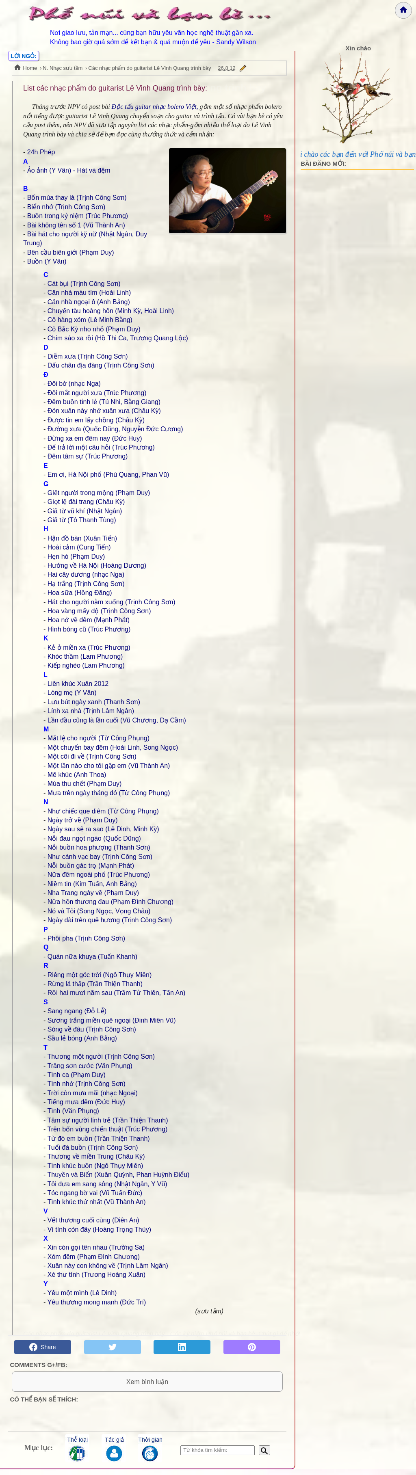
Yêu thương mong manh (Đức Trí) (96, 1302)
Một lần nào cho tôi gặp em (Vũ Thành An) (109, 765)
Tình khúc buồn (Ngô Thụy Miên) (95, 1165)
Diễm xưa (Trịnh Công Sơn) (88, 356)
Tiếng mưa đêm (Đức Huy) (86, 1102)
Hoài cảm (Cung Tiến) (79, 547)
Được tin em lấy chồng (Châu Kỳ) (96, 420)
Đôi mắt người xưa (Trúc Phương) (97, 392)
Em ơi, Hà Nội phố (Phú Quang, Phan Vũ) (108, 474)
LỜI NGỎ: (24, 56)
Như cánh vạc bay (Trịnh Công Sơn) (100, 856)
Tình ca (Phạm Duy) (76, 1074)
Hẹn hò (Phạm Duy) (76, 556)
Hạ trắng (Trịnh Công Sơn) (86, 583)
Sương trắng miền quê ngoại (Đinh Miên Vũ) (112, 1020)
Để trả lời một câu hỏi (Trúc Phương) (101, 447)
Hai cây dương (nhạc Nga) (86, 574)
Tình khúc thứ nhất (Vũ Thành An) (96, 1201)
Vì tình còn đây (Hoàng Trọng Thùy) (99, 1229)
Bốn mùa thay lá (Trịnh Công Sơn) (77, 197)
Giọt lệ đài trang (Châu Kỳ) (86, 501)
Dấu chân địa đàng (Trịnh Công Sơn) (101, 365)
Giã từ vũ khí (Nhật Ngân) (85, 511)
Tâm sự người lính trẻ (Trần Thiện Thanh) (107, 1120)
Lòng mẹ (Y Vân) (72, 692)
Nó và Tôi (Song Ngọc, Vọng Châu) (99, 911)
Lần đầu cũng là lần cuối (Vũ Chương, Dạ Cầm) (117, 720)
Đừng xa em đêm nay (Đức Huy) (95, 438)
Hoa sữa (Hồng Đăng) (80, 592)
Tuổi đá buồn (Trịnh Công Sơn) (92, 1147)
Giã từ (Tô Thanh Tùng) (82, 520)
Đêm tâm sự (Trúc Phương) (88, 456)
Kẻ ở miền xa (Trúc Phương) (89, 647)
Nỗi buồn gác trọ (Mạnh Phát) (91, 865)
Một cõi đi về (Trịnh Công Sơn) (92, 756)
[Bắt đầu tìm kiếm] (264, 1456)
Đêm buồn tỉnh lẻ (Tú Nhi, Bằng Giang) (104, 401)
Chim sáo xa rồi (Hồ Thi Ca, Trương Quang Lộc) (118, 338)
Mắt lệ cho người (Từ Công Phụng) (99, 738)
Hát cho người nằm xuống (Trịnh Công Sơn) (112, 602)
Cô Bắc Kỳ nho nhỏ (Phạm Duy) (94, 329)
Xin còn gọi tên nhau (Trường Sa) (96, 1247)
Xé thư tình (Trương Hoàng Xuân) (96, 1274)
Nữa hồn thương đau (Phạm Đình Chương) (110, 901)
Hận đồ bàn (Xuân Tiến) (82, 538)
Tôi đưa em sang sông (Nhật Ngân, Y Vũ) (107, 1184)
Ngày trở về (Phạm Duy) (83, 820)
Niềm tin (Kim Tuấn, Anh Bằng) (92, 883)
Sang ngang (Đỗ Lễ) (77, 1011)
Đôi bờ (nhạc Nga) (74, 383)
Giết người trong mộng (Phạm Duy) (99, 492)
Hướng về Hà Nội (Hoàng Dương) (97, 565)
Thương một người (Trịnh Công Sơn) (101, 1056)
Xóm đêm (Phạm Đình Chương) (94, 1256)
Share (42, 1347)
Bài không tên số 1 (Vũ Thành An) (76, 225)
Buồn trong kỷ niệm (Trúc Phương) (77, 215)
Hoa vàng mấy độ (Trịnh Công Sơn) (99, 611)
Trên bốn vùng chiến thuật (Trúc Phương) (107, 1129)
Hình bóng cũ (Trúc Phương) (89, 629)
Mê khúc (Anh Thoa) (77, 774)
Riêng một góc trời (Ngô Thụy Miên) (100, 974)
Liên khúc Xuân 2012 (78, 683)
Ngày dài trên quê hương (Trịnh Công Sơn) (110, 920)
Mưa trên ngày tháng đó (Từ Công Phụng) (109, 792)
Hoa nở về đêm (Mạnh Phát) (89, 619)
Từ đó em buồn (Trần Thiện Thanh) (98, 1138)
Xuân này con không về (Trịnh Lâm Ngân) (108, 1265)
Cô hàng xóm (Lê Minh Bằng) (90, 319)
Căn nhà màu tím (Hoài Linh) (89, 292)
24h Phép (41, 152)
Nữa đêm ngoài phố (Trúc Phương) (99, 874)
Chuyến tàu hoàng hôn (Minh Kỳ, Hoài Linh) (111, 310)
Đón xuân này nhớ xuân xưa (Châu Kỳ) (104, 410)
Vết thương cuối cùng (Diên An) (93, 1220)
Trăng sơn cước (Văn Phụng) (89, 1065)
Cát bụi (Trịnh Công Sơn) (84, 283)
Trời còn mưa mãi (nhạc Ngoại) (92, 1093)
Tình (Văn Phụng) (73, 1110)
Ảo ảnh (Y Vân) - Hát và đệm (68, 170)
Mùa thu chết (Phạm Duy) (85, 783)
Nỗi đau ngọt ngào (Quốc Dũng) (94, 838)
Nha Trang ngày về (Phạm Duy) (93, 892)
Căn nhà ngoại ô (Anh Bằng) (89, 301)
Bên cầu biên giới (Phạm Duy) (70, 252)
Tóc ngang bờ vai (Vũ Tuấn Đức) (94, 1193)
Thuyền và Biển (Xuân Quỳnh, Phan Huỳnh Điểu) (118, 1174)
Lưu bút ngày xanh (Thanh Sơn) (94, 702)
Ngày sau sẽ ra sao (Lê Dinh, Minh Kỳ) (103, 829)
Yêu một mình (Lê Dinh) (82, 1292)
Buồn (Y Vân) (47, 261)
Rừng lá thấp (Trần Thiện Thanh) (95, 983)
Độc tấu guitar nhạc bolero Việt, (155, 106)
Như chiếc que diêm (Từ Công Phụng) (103, 811)
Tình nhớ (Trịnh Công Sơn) (86, 1083)
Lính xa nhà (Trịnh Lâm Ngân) (91, 710)
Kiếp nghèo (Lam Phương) (86, 665)
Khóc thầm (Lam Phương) (85, 656)
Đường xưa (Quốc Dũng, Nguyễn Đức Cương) (115, 429)
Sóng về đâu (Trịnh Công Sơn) (92, 1029)
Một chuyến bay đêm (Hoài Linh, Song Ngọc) (113, 747)
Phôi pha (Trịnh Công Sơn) (86, 938)
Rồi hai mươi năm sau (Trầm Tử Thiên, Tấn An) (117, 992)
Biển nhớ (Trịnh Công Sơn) (66, 206)
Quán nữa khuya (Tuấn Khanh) (92, 956)
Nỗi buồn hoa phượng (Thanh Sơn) (99, 847)
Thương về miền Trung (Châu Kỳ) (96, 1156)
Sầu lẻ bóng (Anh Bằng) (82, 1038)
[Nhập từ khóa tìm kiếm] (217, 1456)
